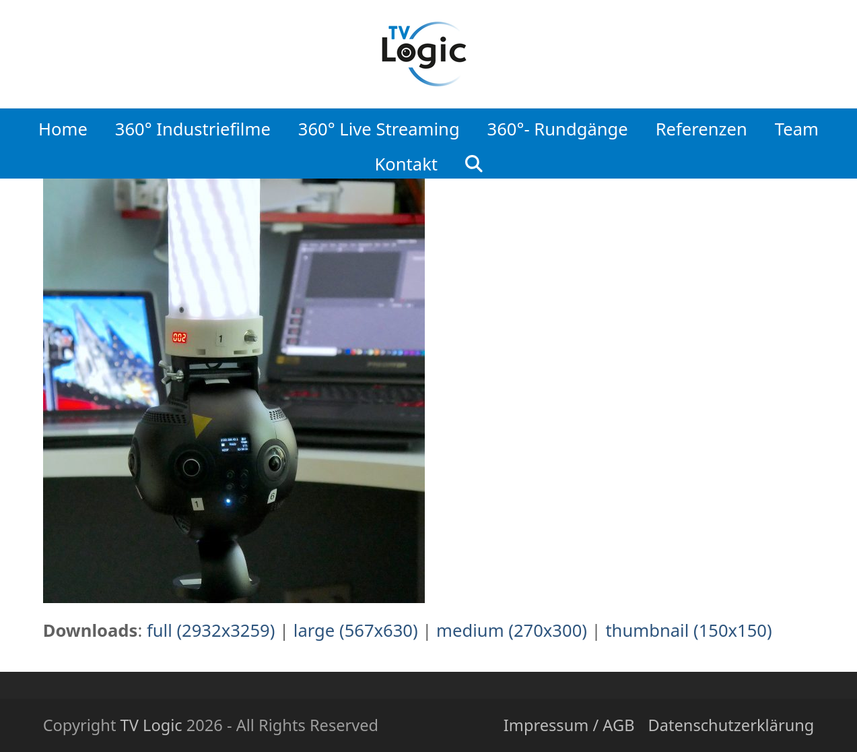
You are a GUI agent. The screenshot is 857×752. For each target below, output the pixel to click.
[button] (474, 160)
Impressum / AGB (569, 725)
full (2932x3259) (211, 630)
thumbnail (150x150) (688, 630)
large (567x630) (356, 630)
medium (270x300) (511, 630)
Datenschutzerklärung (731, 725)
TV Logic (151, 725)
